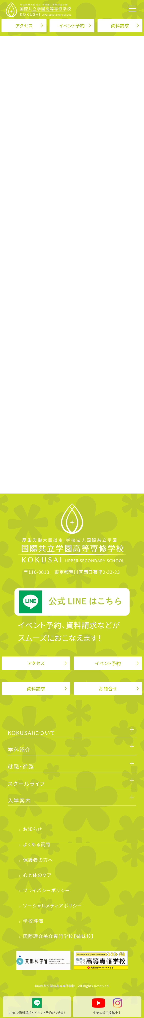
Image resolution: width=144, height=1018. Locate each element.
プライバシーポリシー (46, 890)
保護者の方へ (38, 859)
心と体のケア (37, 874)
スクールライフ (26, 783)
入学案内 (19, 800)
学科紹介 (19, 749)
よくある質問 (36, 844)
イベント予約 (72, 25)
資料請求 (120, 25)
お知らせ (32, 829)
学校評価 (33, 920)
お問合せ (108, 688)
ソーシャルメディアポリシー (52, 905)
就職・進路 (21, 766)
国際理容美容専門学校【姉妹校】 (58, 936)
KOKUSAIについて (32, 732)
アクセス (23, 25)
